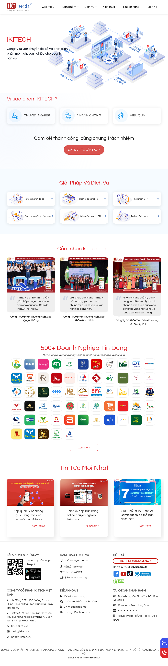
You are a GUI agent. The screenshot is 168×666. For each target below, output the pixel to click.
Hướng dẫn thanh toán (75, 612)
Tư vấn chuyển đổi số (74, 560)
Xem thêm (84, 447)
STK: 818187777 (125, 610)
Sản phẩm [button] (69, 6)
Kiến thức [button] (108, 6)
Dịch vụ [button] (89, 6)
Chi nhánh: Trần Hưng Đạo (131, 605)
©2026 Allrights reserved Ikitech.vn (84, 658)
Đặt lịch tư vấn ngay (84, 149)
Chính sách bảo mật (73, 606)
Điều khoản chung (73, 596)
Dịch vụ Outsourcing (73, 577)
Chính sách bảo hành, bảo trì (79, 601)
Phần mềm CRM (71, 572)
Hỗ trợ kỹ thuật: (130, 567)
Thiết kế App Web (71, 566)
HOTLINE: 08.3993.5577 (135, 561)
